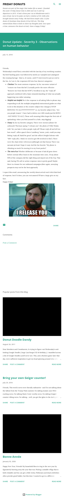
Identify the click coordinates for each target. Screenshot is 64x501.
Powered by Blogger (32, 494)
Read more (56, 364)
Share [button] (55, 225)
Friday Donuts (14, 4)
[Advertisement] (32, 267)
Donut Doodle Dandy (17, 339)
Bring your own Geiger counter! (24, 378)
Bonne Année (12, 457)
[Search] (54, 4)
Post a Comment (10, 243)
